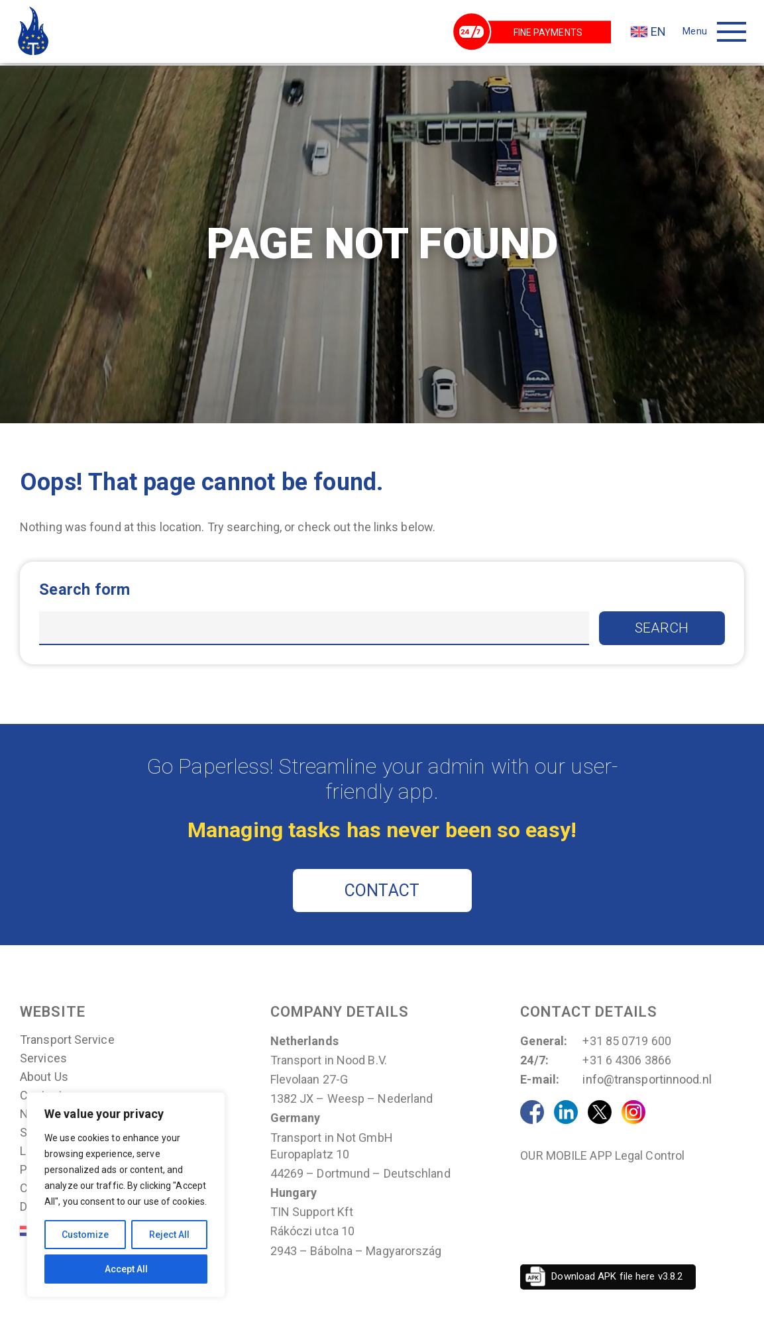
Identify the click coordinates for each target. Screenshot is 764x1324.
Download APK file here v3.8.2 (616, 1278)
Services (43, 1059)
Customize (85, 1234)
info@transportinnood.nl (646, 1081)
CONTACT (382, 891)
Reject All (169, 1234)
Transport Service (67, 1041)
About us (44, 1078)
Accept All (126, 1269)
